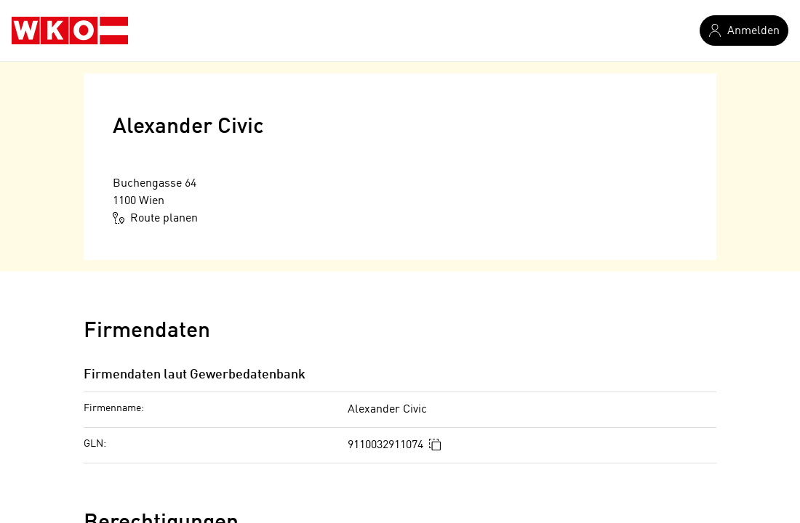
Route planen (155, 218)
